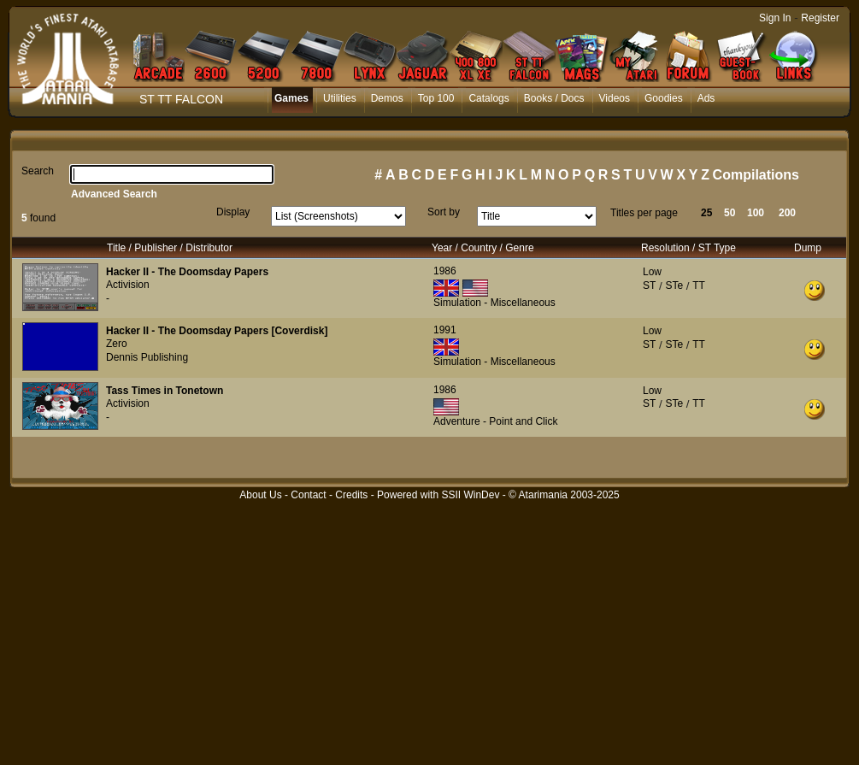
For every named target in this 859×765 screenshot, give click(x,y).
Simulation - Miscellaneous (494, 303)
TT (698, 285)
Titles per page (644, 213)
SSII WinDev (470, 495)
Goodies (663, 98)
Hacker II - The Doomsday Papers (187, 272)
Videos (614, 98)
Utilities (339, 98)
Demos (387, 98)
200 (787, 213)
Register (820, 18)
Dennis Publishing (147, 357)
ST (649, 285)
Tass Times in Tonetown (164, 391)
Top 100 (436, 98)
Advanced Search (114, 194)
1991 (444, 330)
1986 (444, 271)
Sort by (443, 212)
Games (291, 98)
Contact (308, 495)
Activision (128, 285)
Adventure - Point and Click (495, 421)
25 (706, 213)
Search (37, 171)
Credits (351, 495)
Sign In (775, 18)
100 (755, 213)
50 (729, 213)
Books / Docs (554, 98)
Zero (116, 344)
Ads (706, 98)
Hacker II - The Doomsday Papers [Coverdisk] (216, 331)
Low (652, 272)
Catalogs (488, 98)
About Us (260, 495)
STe (674, 285)
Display (233, 212)
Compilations (756, 175)
